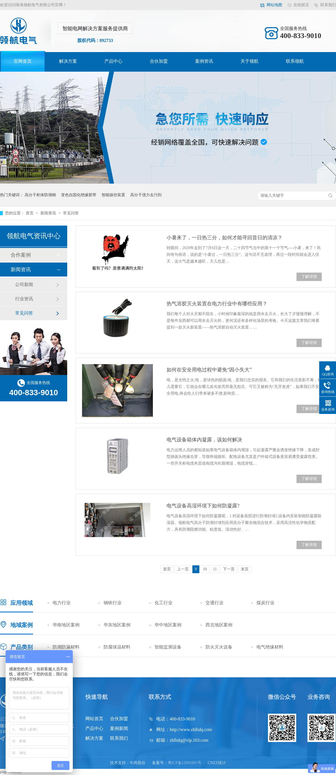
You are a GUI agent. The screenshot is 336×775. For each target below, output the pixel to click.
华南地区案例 (66, 624)
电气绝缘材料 (269, 647)
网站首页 (94, 718)
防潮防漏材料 (66, 647)
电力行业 (62, 602)
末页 (245, 569)
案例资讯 (204, 61)
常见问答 (71, 213)
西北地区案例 (219, 624)
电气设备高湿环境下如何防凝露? (203, 506)
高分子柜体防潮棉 (40, 195)
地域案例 (21, 625)
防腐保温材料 (117, 647)
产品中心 (113, 61)
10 (205, 569)
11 (215, 569)
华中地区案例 (168, 624)
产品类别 (21, 647)
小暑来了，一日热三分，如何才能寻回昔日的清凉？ (225, 237)
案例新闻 (119, 728)
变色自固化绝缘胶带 (78, 195)
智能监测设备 (168, 647)
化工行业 (163, 602)
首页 (30, 213)
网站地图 (274, 5)
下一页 (229, 569)
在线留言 (301, 5)
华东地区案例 (117, 624)
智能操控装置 (113, 195)
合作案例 (21, 255)
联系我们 (328, 5)
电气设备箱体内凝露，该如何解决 (204, 439)
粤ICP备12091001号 (184, 763)
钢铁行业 (113, 602)
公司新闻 (24, 284)
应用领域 (21, 603)
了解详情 (309, 277)
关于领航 (249, 61)
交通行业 (214, 602)
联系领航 (295, 61)
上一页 (183, 569)
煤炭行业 (265, 602)
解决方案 (68, 61)
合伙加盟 (159, 61)
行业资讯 (24, 298)
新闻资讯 (48, 213)
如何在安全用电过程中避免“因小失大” (209, 370)
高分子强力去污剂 (146, 195)
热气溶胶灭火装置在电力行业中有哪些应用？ (217, 303)
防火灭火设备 (219, 647)
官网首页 (23, 61)
